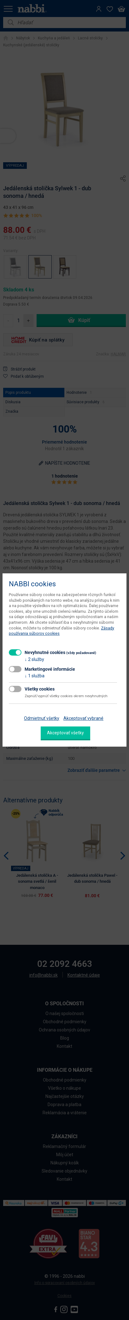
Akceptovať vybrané (83, 718)
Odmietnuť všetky (41, 718)
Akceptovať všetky (65, 732)
